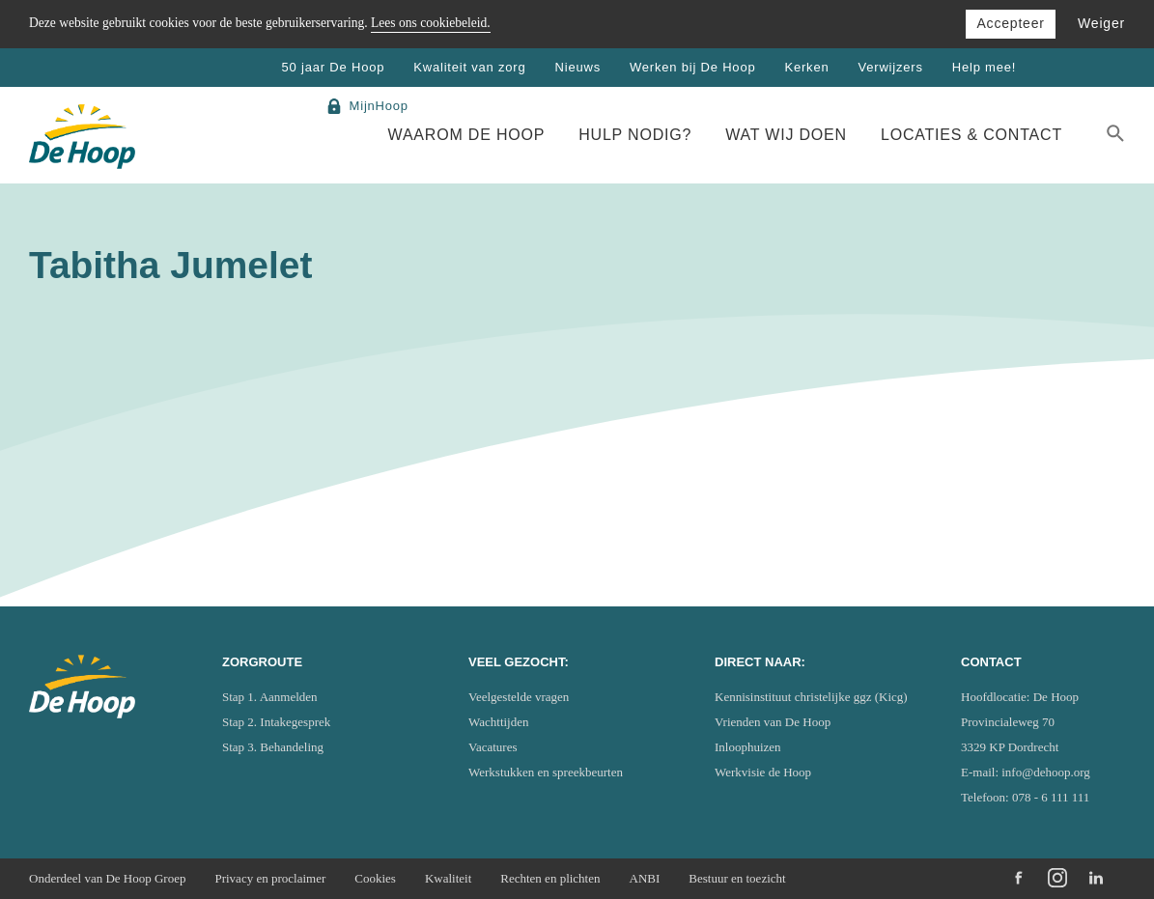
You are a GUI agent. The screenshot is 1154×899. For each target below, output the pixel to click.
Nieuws (578, 67)
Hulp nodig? (634, 134)
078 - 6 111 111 (1050, 797)
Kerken (806, 67)
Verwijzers (890, 67)
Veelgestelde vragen (518, 696)
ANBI (645, 878)
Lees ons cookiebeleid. (431, 22)
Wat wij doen (786, 134)
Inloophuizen (748, 747)
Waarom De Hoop (467, 134)
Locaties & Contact (971, 134)
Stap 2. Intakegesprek (276, 722)
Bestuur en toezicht (737, 878)
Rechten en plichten (550, 878)
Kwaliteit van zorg (469, 67)
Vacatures (493, 747)
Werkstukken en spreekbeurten (545, 772)
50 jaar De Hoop (333, 67)
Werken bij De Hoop (693, 67)
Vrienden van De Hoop (772, 722)
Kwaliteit (448, 878)
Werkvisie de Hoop (763, 772)
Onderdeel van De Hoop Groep (107, 878)
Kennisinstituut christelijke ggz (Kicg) (811, 696)
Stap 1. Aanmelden (270, 696)
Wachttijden (498, 722)
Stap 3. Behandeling (273, 747)
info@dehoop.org (1045, 772)
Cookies (375, 878)
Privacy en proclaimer (269, 878)
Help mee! (984, 67)
